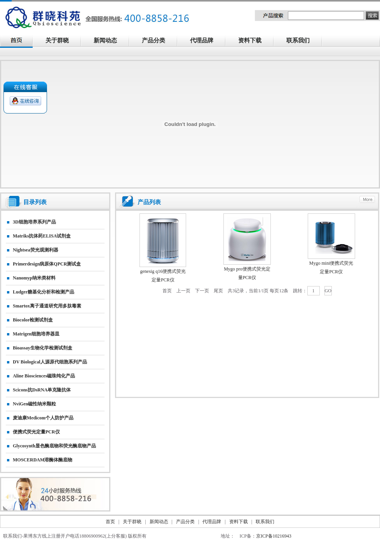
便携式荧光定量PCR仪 (36, 432)
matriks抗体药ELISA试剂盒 (42, 236)
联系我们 (302, 41)
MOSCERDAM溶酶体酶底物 (42, 460)
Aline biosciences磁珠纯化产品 (44, 376)
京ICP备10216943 (273, 536)
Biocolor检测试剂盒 (33, 320)
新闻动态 (110, 41)
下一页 (202, 290)
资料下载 (254, 41)
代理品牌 (201, 40)
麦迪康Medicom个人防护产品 (43, 418)
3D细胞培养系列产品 (34, 222)
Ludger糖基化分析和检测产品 (43, 292)
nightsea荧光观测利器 (35, 250)
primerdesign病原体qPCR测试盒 (47, 264)
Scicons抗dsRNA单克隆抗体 (42, 390)
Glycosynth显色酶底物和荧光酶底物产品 (54, 446)
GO (328, 290)
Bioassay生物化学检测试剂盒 (42, 348)
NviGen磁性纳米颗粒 (34, 404)
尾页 (218, 290)
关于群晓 (57, 40)
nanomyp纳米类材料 (34, 278)
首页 (167, 290)
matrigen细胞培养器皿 (36, 334)
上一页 (183, 290)
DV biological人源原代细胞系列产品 (50, 362)
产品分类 (158, 41)
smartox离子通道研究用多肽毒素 (47, 306)
